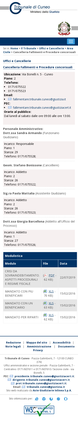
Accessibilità (62, 342)
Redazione (13, 342)
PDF (51, 275)
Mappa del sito (36, 342)
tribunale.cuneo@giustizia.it (46, 387)
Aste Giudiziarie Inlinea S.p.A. (52, 390)
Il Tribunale (28, 48)
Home (14, 48)
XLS (51, 291)
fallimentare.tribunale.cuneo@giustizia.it (39, 99)
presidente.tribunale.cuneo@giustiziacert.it (44, 376)
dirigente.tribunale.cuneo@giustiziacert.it (41, 380)
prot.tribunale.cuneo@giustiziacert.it (41, 383)
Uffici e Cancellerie (51, 48)
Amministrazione (39, 346)
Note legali (13, 346)
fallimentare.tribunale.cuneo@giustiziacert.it (42, 107)
